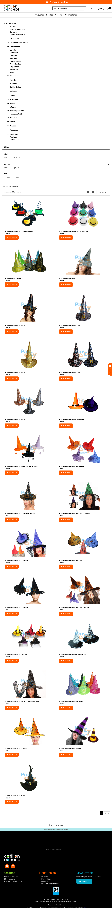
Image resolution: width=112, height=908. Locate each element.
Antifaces (13, 83)
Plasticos (13, 137)
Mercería (13, 58)
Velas (12, 72)
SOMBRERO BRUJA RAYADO (70, 743)
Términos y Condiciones (56, 899)
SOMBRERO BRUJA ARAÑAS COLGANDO (21, 461)
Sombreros (14, 134)
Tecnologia (14, 69)
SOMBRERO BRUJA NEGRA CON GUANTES (22, 696)
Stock (56, 154)
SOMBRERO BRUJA (67, 273)
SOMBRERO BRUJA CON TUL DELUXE (74, 602)
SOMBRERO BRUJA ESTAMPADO (72, 649)
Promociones (50, 844)
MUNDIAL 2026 (15, 61)
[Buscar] (77, 8)
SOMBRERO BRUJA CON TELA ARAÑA (20, 508)
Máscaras (13, 117)
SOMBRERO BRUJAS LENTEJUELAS (73, 226)
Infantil (12, 104)
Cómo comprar (9, 873)
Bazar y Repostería (17, 29)
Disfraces (13, 91)
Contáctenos (71, 15)
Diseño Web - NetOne (32, 902)
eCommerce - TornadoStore (47, 902)
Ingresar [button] (94, 9)
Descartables (15, 47)
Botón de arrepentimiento (51, 878)
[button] (110, 366)
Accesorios (14, 76)
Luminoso (13, 56)
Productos (39, 15)
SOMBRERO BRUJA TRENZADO (17, 790)
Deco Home (14, 38)
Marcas (56, 161)
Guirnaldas (14, 99)
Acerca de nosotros (11, 871)
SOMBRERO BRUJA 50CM (15, 320)
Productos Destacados (18, 64)
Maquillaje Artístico (17, 111)
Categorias (11, 24)
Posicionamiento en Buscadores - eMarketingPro (69, 902)
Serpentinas (14, 67)
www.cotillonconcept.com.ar (67, 896)
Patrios (12, 122)
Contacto (44, 876)
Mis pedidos (46, 873)
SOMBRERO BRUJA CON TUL (16, 555)
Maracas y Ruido (16, 114)
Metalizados (14, 140)
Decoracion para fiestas (19, 42)
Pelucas (13, 126)
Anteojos (13, 80)
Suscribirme (84, 876)
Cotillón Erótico (15, 87)
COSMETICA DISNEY (17, 35)
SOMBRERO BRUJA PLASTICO (17, 743)
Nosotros (59, 15)
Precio (56, 169)
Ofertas (49, 15)
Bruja (15, 181)
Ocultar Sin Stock (12, 157)
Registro (104, 9)
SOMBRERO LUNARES (13, 273)
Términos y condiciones (13, 876)
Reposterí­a (14, 130)
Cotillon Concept (11, 165)
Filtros (56, 147)
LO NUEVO (14, 53)
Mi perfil (44, 871)
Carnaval (13, 32)
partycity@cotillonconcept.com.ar (46, 896)
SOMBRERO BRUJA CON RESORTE (19, 226)
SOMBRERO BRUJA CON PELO (71, 461)
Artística (13, 26)
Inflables (13, 107)
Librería (13, 50)
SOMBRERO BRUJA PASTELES (71, 696)
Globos (12, 95)
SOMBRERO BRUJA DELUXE (16, 649)
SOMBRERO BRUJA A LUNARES (71, 414)
